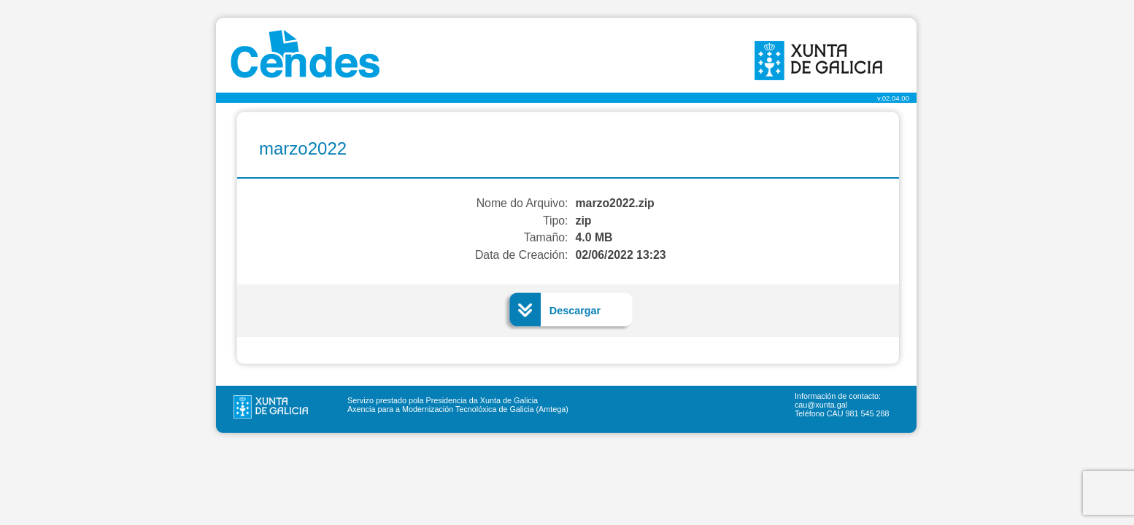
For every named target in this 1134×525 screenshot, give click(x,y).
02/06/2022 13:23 (621, 255)
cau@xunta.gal (821, 404)
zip (584, 220)
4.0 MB (594, 237)
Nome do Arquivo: (522, 203)
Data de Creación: (521, 255)
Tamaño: (546, 237)
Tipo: (555, 220)
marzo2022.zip (615, 203)
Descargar (575, 310)
